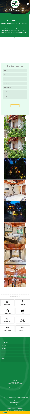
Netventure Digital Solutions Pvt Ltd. (19, 410)
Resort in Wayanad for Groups (15, 402)
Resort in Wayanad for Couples (15, 400)
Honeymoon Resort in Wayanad (9, 397)
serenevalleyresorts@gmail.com (15, 391)
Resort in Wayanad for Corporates (15, 404)
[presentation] (11, 102)
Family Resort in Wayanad (22, 397)
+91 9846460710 (15, 388)
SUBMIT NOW (15, 371)
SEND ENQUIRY (15, 106)
